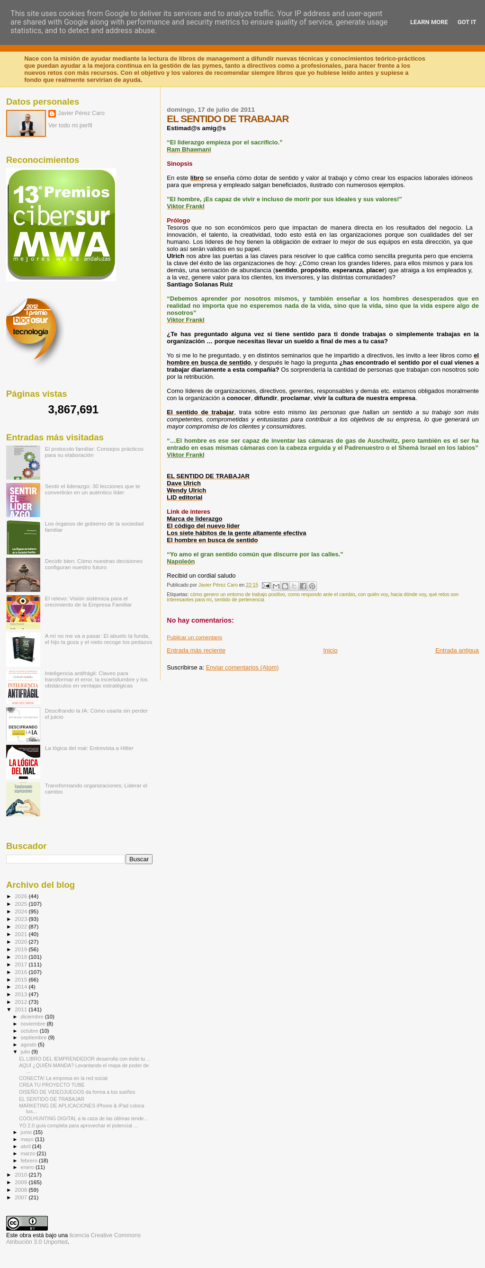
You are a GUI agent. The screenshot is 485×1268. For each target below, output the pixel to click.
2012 (21, 1002)
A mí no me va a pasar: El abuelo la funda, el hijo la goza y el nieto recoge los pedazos (99, 639)
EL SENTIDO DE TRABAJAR (51, 1099)
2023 (21, 919)
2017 (21, 964)
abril (26, 1146)
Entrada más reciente (196, 650)
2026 (21, 896)
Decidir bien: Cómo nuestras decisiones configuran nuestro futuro (94, 564)
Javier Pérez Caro (81, 113)
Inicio (330, 650)
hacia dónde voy (408, 594)
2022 (21, 926)
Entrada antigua (457, 650)
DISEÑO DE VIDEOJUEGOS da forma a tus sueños (77, 1092)
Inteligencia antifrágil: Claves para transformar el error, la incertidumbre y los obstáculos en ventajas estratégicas (96, 679)
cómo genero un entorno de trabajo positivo (237, 594)
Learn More (429, 22)
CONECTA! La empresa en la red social (63, 1078)
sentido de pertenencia (239, 599)
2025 (21, 904)
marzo (29, 1153)
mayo (28, 1139)
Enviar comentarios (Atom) (242, 667)
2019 (21, 949)
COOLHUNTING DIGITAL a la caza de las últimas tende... (83, 1118)
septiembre (34, 1037)
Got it (467, 22)
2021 (21, 934)
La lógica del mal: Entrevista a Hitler (89, 748)
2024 (21, 911)
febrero (30, 1160)
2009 (21, 1182)
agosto (29, 1044)
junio (27, 1132)
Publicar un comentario (194, 637)
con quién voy (373, 594)
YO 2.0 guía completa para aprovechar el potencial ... (78, 1125)
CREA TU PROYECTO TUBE (52, 1085)
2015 (21, 979)
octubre (30, 1031)
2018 (21, 957)
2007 (21, 1197)
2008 (21, 1190)
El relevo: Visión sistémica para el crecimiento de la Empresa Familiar (88, 601)
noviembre (34, 1024)
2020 (21, 941)
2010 (21, 1174)
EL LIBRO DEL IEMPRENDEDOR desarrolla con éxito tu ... (85, 1059)
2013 (21, 994)
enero (28, 1167)
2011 (21, 1009)
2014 (21, 986)
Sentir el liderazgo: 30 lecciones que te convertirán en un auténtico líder (92, 489)
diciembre (33, 1016)
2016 (21, 972)
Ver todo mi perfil (70, 125)
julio (26, 1051)
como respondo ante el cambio (321, 594)
